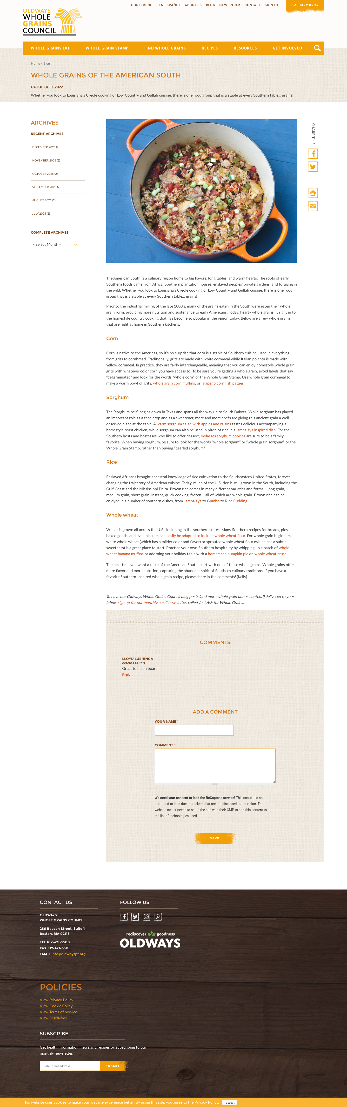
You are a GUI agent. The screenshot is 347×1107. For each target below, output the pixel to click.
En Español (169, 5)
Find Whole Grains (165, 48)
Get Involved (287, 48)
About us (192, 5)
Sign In (271, 5)
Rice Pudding (236, 500)
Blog (210, 5)
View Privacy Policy (56, 999)
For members (305, 5)
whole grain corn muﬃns (174, 383)
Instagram (147, 917)
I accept (229, 1102)
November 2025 (44, 160)
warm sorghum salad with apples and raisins (194, 423)
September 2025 (44, 187)
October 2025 (43, 173)
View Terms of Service (58, 1011)
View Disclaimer (53, 1018)
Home (35, 63)
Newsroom (229, 5)
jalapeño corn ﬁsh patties (222, 383)
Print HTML (313, 193)
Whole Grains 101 (50, 48)
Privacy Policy (206, 1102)
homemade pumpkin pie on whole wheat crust (247, 553)
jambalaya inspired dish (256, 429)
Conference (142, 5)
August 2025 (42, 200)
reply (126, 675)
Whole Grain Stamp (107, 48)
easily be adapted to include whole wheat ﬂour (206, 535)
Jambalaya (192, 500)
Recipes (210, 48)
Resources (245, 48)
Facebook (313, 153)
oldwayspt (150, 941)
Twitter (313, 166)
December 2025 (43, 147)
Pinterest (158, 917)
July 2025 (39, 213)
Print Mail (313, 206)
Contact (252, 5)
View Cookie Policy (56, 1005)
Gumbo (213, 500)
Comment (165, 745)
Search (317, 48)
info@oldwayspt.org (69, 954)
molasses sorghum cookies (223, 436)
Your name (167, 721)
